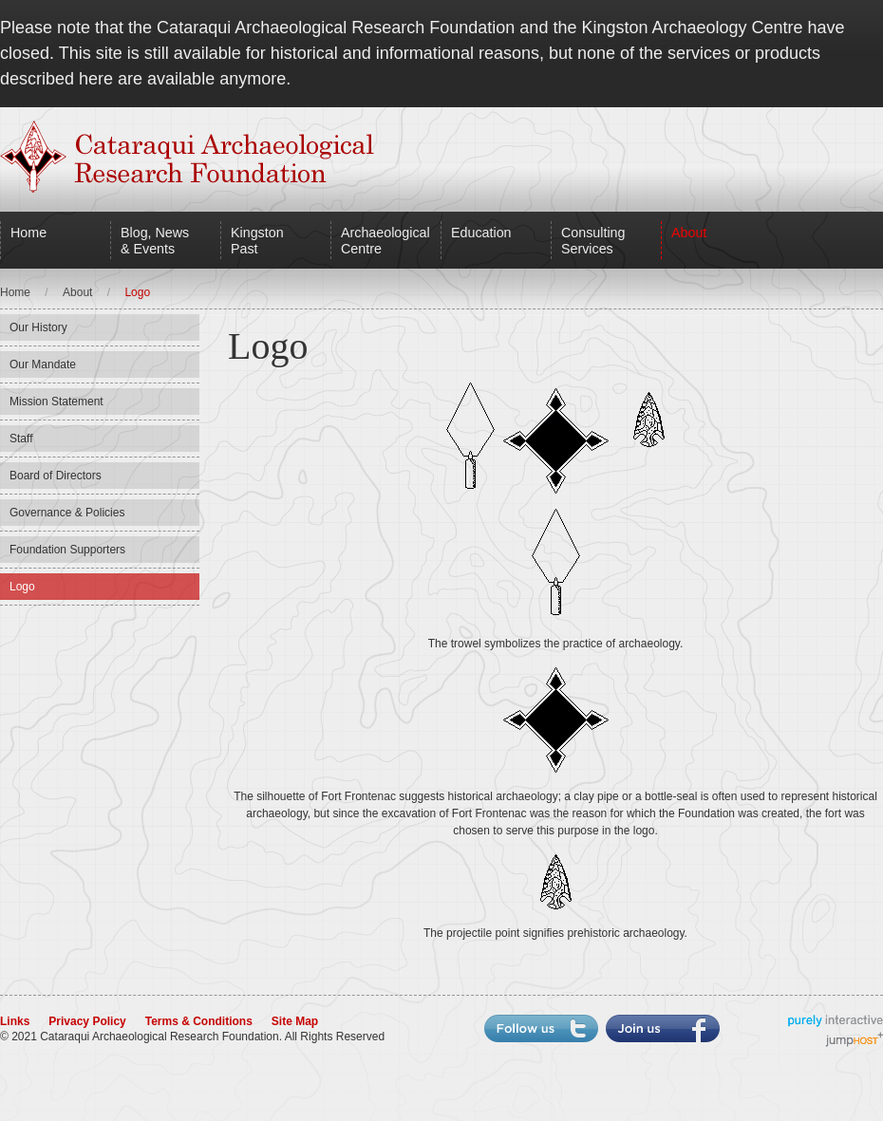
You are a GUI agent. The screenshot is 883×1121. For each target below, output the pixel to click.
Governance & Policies (66, 512)
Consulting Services (593, 240)
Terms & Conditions (199, 1021)
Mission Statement (56, 401)
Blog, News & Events (155, 240)
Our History (38, 327)
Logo (22, 586)
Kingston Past (257, 240)
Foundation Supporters (67, 549)
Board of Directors (55, 475)
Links (14, 1021)
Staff (20, 438)
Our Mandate (42, 364)
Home (28, 232)
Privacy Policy (86, 1021)
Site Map (295, 1021)
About (688, 232)
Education (481, 232)
